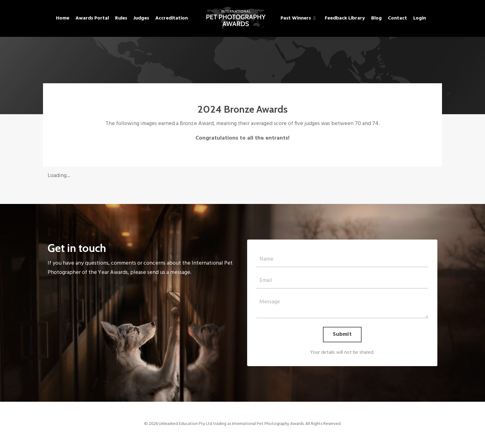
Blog (376, 18)
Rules (121, 18)
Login (419, 18)
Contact (397, 18)
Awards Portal (92, 18)
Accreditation (171, 18)
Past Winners (298, 18)
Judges (141, 18)
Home (62, 18)
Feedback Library (345, 18)
